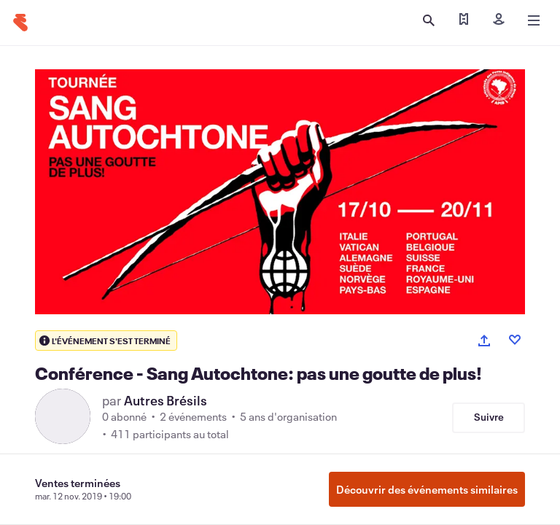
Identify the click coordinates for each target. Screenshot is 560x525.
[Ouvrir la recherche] (428, 20)
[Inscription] (498, 20)
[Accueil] (20, 22)
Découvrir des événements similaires (427, 489)
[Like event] (515, 340)
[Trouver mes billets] (463, 20)
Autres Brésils (165, 400)
